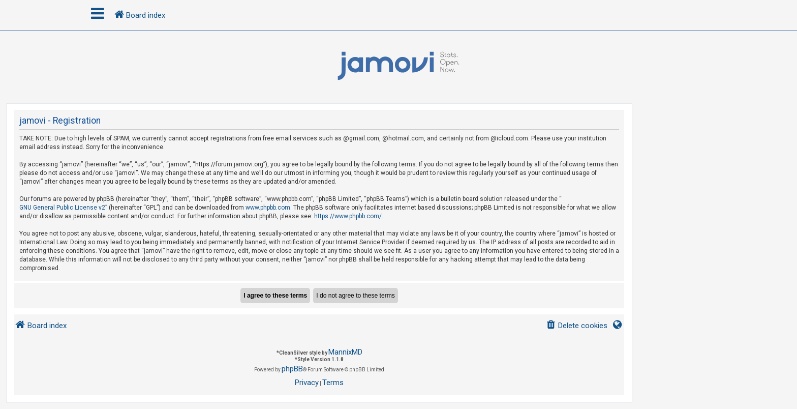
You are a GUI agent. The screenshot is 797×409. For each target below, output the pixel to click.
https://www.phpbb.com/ (348, 216)
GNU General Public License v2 (62, 207)
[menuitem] (576, 326)
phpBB (292, 368)
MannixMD (345, 352)
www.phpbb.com (268, 207)
